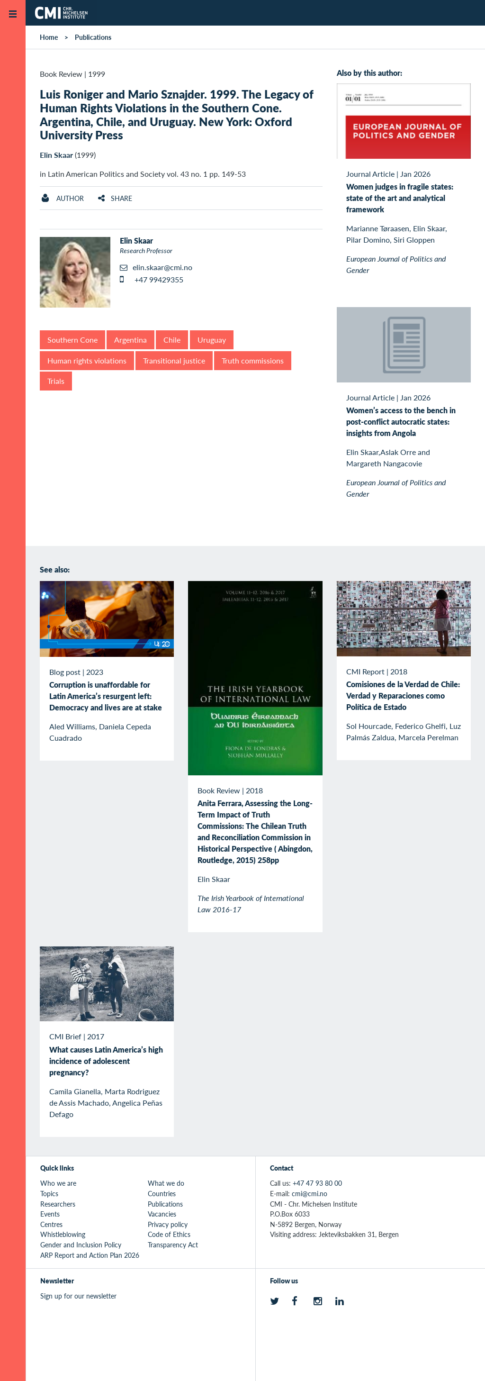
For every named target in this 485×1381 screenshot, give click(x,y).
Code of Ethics (169, 1234)
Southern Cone (72, 339)
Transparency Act (173, 1244)
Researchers (57, 1203)
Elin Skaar (56, 154)
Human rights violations (86, 360)
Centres (51, 1224)
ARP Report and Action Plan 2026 (89, 1255)
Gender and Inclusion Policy (80, 1244)
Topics (49, 1193)
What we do (166, 1183)
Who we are (58, 1183)
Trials (55, 380)
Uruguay (212, 339)
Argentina (130, 339)
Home (49, 37)
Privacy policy (168, 1224)
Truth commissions (253, 360)
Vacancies (162, 1213)
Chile (171, 339)
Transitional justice (174, 360)
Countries (162, 1193)
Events (50, 1213)
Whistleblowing (62, 1234)
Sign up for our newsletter (78, 1295)
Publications (93, 37)
